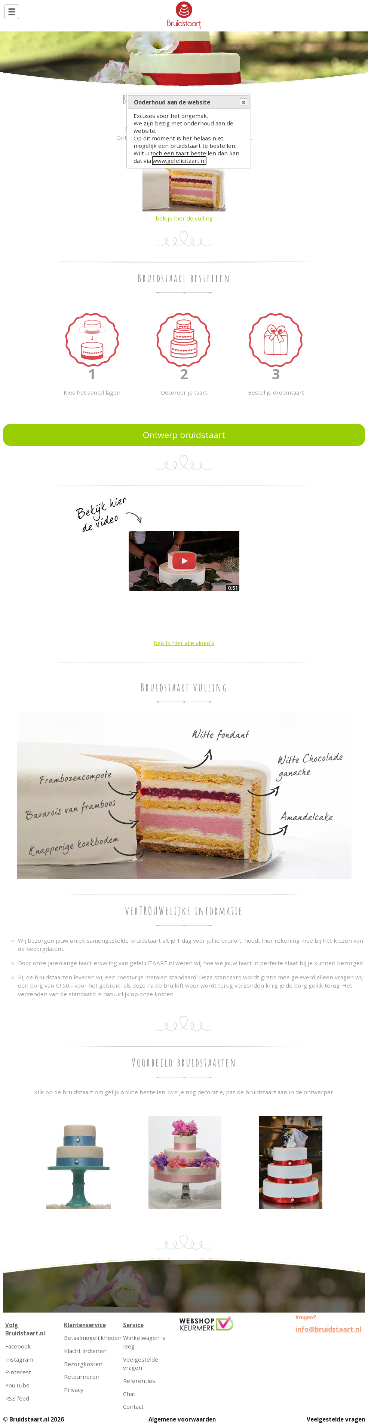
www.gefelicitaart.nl (179, 160)
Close (243, 102)
